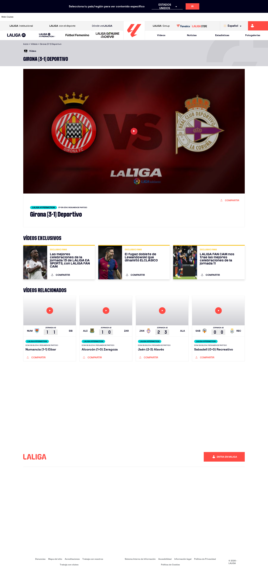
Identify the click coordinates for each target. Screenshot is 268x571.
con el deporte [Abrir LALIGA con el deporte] (62, 25)
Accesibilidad (165, 559)
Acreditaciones (72, 559)
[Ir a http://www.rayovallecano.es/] (137, 16)
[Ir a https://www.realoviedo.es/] (213, 16)
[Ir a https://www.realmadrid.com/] (200, 16)
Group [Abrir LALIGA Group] (161, 25)
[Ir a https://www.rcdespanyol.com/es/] (162, 16)
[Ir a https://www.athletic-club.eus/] (23, 16)
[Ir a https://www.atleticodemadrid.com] (36, 16)
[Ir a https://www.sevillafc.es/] (238, 16)
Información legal (182, 559)
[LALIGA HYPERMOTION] (47, 35)
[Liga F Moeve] (77, 35)
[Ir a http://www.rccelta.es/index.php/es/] (150, 16)
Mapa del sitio (55, 559)
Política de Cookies (170, 564)
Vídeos (161, 35)
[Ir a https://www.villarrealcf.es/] (264, 16)
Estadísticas (222, 35)
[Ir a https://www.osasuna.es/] (48, 16)
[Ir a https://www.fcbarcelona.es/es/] (86, 16)
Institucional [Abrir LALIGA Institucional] (21, 25)
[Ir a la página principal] (134, 38)
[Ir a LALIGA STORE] (192, 25)
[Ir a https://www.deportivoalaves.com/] (61, 16)
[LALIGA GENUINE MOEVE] (107, 35)
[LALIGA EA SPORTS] (16, 35)
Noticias (192, 35)
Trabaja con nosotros (92, 559)
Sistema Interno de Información (140, 559)
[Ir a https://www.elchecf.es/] (74, 16)
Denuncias (40, 559)
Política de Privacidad (205, 559)
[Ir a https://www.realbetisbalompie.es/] (188, 16)
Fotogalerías (252, 35)
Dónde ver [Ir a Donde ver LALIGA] (102, 25)
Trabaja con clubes (69, 564)
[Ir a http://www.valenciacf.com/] (251, 16)
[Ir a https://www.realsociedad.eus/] (226, 16)
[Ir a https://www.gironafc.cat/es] (112, 16)
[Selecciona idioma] (233, 26)
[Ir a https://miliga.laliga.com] (258, 25)
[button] (16, 35)
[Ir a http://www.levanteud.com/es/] (124, 16)
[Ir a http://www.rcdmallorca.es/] (175, 16)
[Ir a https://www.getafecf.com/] (99, 16)
